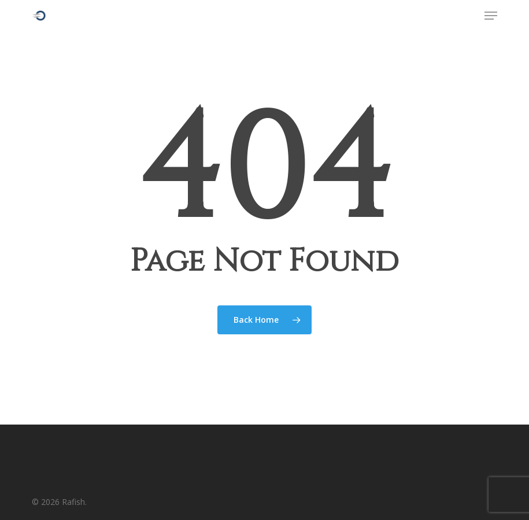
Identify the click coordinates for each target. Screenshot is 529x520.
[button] (490, 15)
